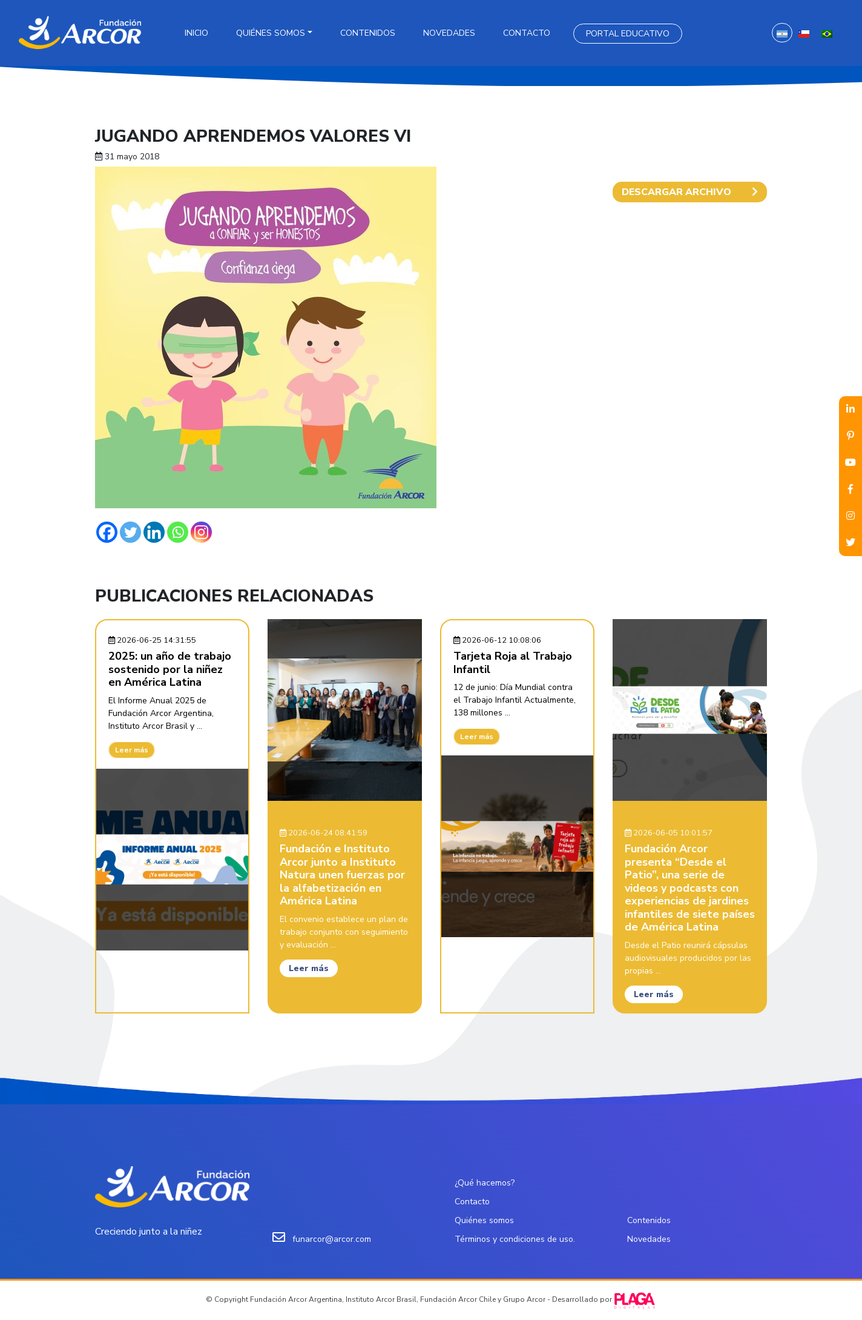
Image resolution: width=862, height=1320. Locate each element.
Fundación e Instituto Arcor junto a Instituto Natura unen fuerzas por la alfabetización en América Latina (342, 874)
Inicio (196, 33)
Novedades (449, 33)
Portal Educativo (628, 33)
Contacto (526, 33)
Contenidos (367, 33)
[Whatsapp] (177, 532)
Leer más (131, 750)
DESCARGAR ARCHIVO (690, 192)
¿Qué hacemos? (485, 1183)
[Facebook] (106, 532)
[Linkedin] (154, 532)
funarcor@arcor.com (331, 1239)
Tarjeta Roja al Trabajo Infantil (512, 663)
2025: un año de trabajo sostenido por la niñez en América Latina (169, 669)
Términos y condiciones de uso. (515, 1239)
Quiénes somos (270, 33)
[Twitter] (130, 532)
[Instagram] (201, 532)
